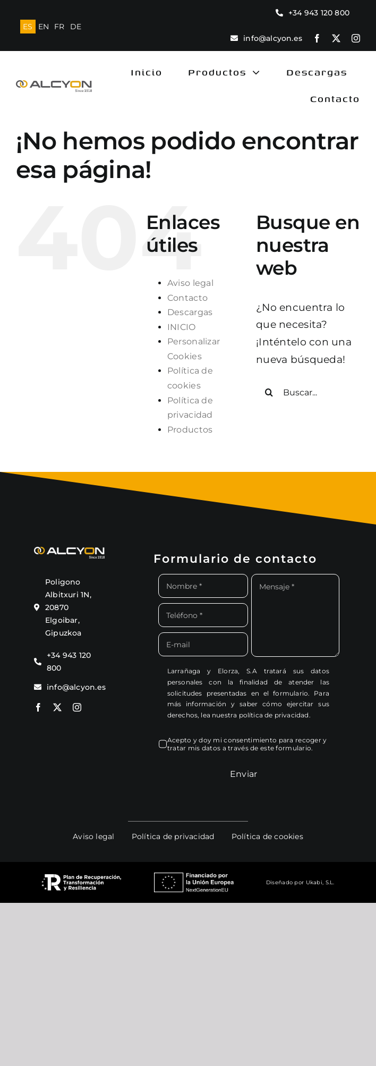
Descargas (190, 312)
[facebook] (317, 38)
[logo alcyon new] (54, 85)
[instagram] (356, 38)
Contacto (187, 298)
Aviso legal (190, 283)
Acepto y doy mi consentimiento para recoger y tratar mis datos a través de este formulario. (247, 744)
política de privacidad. (275, 715)
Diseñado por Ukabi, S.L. (300, 882)
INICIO (181, 327)
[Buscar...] (308, 392)
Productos (190, 430)
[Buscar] (269, 392)
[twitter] (336, 38)
